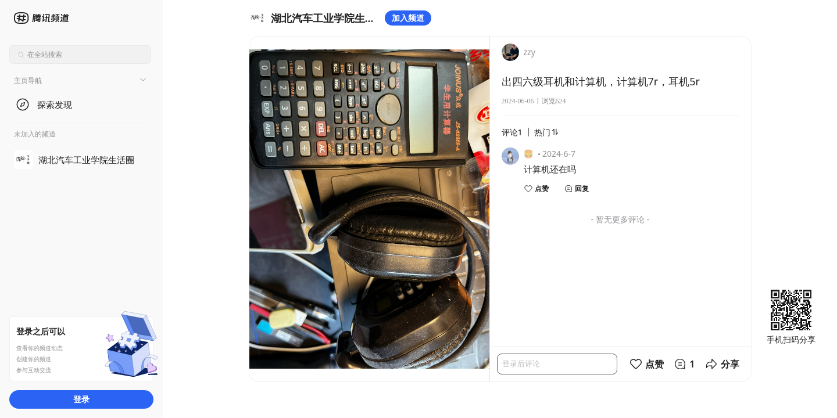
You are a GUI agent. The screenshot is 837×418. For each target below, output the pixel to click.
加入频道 (408, 17)
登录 (81, 399)
